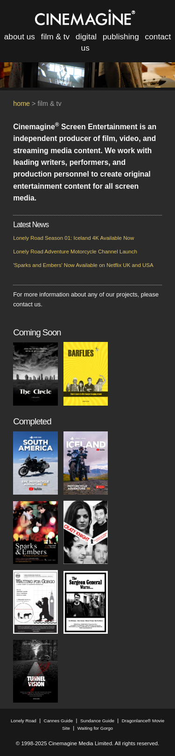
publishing (121, 36)
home (21, 103)
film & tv (55, 36)
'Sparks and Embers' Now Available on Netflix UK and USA (83, 265)
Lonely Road (23, 720)
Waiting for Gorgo (95, 728)
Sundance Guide (97, 720)
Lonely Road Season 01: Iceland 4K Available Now (73, 238)
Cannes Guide (58, 720)
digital (86, 36)
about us (19, 36)
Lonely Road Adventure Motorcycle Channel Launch (75, 251)
